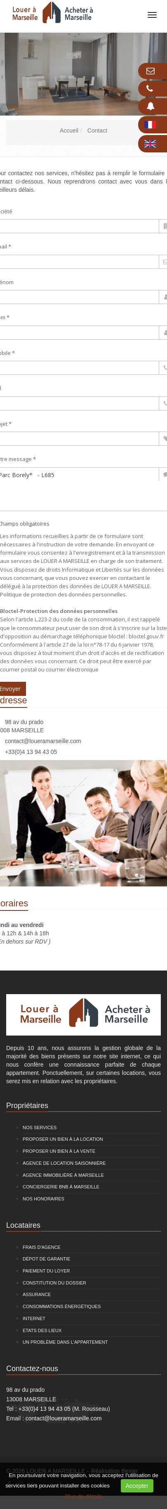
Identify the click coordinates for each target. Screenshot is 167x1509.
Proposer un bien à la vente (59, 1151)
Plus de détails (83, 1496)
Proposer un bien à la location (63, 1139)
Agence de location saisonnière (64, 1163)
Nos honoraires (43, 1198)
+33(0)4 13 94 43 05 (31, 751)
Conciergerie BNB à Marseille (61, 1186)
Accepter (137, 1485)
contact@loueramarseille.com (43, 741)
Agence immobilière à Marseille (63, 1175)
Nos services (39, 1127)
